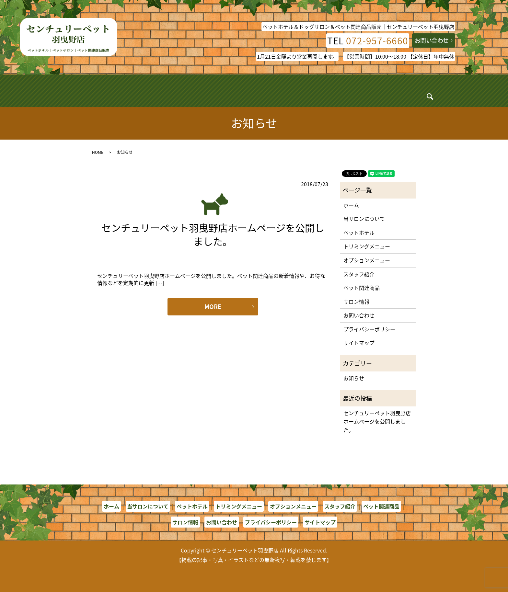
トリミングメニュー (366, 246)
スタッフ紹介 (309, 90)
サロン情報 (386, 90)
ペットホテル (184, 90)
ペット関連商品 (349, 90)
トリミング (220, 90)
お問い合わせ (432, 40)
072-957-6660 (377, 40)
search (410, 92)
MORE (212, 306)
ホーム (107, 90)
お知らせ (353, 378)
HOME (97, 152)
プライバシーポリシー (369, 329)
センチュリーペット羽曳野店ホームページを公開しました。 (212, 234)
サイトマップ (359, 343)
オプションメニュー (264, 90)
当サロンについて (141, 90)
